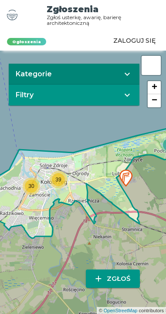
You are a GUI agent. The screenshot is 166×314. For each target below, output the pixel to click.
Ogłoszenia (26, 41)
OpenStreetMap (121, 310)
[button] (125, 178)
